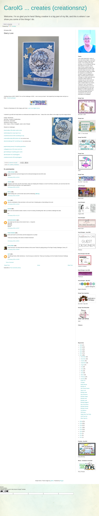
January (83, 378)
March (82, 374)
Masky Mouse (84, 384)
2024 (81, 349)
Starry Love (83, 390)
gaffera (52, 480)
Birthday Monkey (84, 406)
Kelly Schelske (11, 232)
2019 (81, 423)
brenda (9, 208)
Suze (9, 200)
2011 (81, 437)
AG (8, 164)
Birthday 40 (83, 386)
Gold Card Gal (84, 416)
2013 (81, 435)
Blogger (61, 480)
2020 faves (83, 412)
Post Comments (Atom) (15, 267)
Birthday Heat (84, 392)
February (83, 376)
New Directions (84, 394)
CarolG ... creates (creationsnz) (45, 8)
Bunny (9, 191)
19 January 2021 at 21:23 (13, 215)
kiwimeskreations (12, 220)
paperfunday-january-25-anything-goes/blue (15, 146)
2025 (81, 347)
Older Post (70, 265)
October (83, 360)
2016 (81, 429)
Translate (12, 26)
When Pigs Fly (84, 418)
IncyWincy (12, 164)
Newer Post (7, 265)
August (82, 364)
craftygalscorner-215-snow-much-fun (13, 149)
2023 (81, 351)
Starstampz (16, 164)
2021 (81, 355)
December (83, 356)
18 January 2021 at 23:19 (13, 177)
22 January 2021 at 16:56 (13, 259)
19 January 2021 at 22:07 (13, 228)
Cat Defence (83, 410)
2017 (81, 427)
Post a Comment (10, 262)
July (82, 366)
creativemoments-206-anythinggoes (13, 157)
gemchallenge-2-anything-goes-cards (13, 151)
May (82, 370)
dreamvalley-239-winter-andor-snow (13, 130)
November (83, 358)
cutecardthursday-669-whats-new (12, 138)
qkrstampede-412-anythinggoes (12, 154)
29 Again (83, 382)
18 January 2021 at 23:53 (13, 187)
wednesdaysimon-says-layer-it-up (12, 133)
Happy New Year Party (86, 414)
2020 (81, 421)
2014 (81, 433)
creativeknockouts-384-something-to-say (14, 135)
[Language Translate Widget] (11, 24)
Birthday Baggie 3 (85, 402)
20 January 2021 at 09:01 (13, 241)
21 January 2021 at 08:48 (13, 249)
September (83, 362)
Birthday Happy (84, 396)
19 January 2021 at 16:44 (13, 204)
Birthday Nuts (84, 398)
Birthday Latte (84, 400)
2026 (81, 345)
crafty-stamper (11, 172)
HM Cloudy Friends (85, 388)
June (82, 368)
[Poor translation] (6, 491)
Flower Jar (83, 380)
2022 (81, 353)
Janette (9, 181)
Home (38, 265)
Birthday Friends (84, 408)
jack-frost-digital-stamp (34, 108)
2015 (81, 431)
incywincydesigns (11, 98)
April (9, 254)
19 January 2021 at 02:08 (13, 195)
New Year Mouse (84, 404)
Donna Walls (11, 245)
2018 (81, 425)
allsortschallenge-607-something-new (13, 141)
